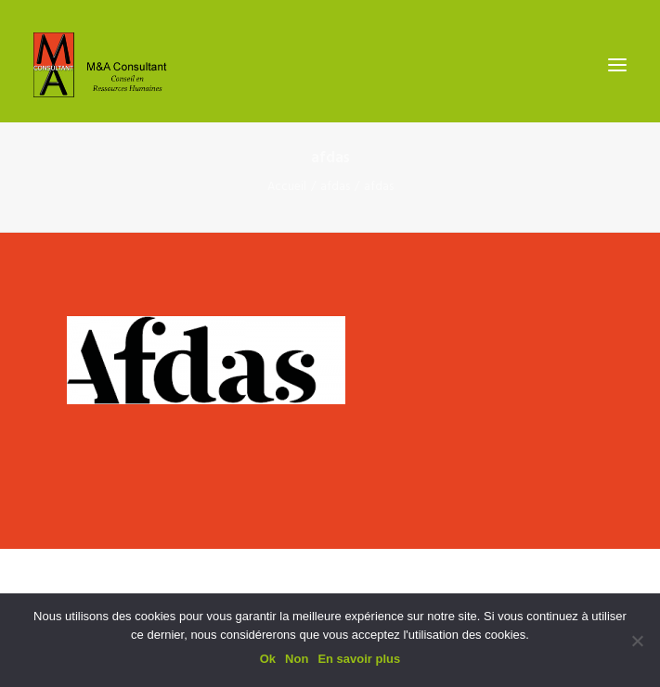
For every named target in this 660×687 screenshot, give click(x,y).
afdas (335, 187)
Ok (268, 659)
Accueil (286, 187)
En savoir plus (358, 659)
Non (296, 659)
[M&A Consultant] (104, 64)
